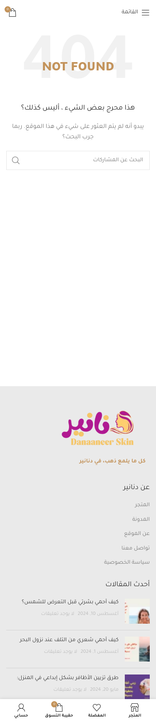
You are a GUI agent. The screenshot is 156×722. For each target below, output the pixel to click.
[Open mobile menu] (136, 12)
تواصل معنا (135, 549)
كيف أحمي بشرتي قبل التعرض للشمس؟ (70, 602)
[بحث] (78, 160)
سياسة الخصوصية (127, 563)
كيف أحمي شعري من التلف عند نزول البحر (69, 640)
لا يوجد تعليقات (57, 614)
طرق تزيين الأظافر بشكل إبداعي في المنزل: (67, 678)
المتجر (142, 505)
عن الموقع (137, 534)
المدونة (141, 520)
